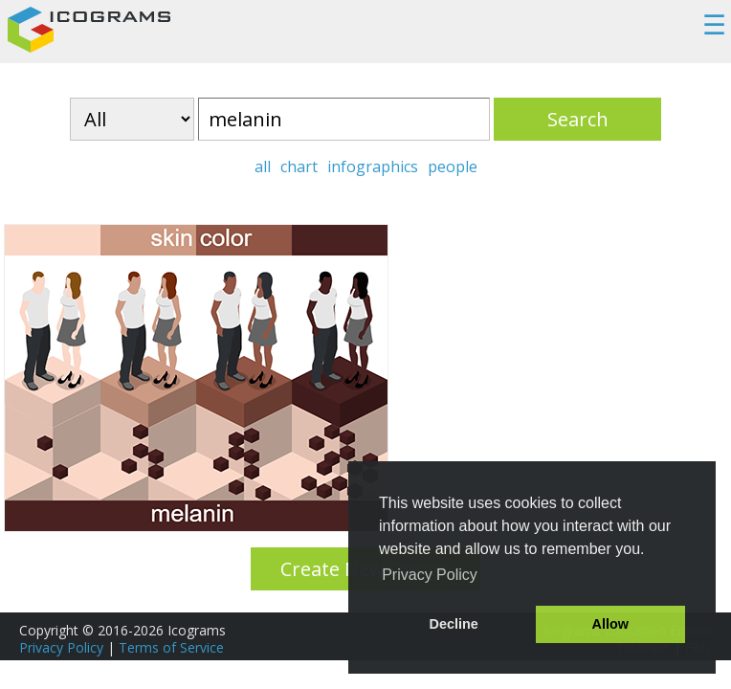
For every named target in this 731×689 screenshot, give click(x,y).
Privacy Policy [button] (429, 575)
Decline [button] (454, 624)
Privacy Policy (61, 647)
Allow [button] (610, 624)
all (263, 166)
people (452, 166)
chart (299, 166)
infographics (372, 166)
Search (578, 119)
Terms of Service (171, 647)
